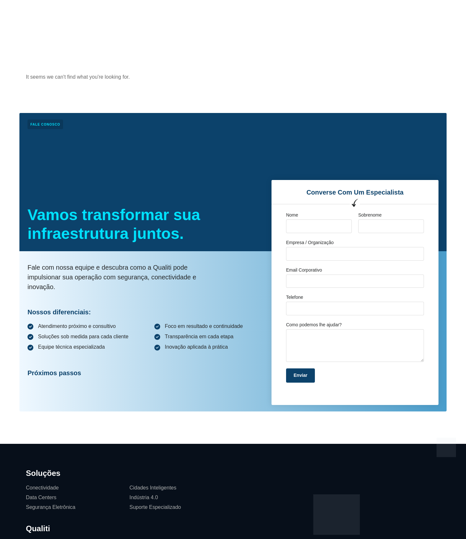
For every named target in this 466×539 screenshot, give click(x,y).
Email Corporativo (304, 270)
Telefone (294, 297)
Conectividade (42, 487)
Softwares (309, 11)
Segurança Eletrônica (50, 507)
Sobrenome (370, 215)
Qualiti (177, 11)
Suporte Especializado (155, 507)
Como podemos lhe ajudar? (314, 324)
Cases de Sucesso (216, 11)
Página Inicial (112, 11)
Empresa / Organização (310, 242)
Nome (292, 215)
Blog (254, 11)
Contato (278, 11)
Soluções (149, 11)
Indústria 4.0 (143, 497)
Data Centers (41, 497)
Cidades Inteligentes (152, 487)
